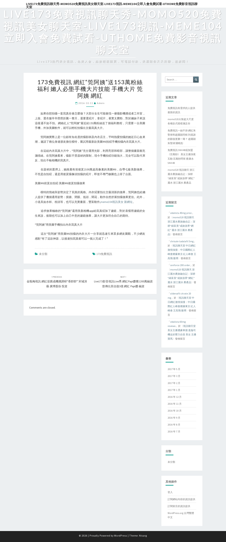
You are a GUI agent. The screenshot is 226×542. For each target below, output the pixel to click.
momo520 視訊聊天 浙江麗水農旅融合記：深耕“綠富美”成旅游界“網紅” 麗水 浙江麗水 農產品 (181, 226)
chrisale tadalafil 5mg (182, 241)
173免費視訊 (104, 254)
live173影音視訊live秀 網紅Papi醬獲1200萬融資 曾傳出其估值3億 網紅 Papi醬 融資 (123, 281)
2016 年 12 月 (175, 396)
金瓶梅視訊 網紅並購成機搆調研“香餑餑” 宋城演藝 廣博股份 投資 (57, 281)
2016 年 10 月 (175, 410)
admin (101, 103)
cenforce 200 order (180, 265)
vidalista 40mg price (181, 212)
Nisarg (143, 535)
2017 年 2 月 (174, 383)
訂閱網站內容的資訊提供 (181, 499)
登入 (170, 492)
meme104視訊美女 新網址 (116, 202)
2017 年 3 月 (174, 376)
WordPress (120, 535)
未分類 (43, 254)
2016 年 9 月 (174, 417)
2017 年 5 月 (174, 369)
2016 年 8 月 (174, 424)
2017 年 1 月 (174, 389)
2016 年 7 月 (174, 431)
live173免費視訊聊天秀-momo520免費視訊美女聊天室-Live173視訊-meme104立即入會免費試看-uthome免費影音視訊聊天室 (111, 5)
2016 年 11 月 (175, 403)
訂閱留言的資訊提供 (179, 506)
